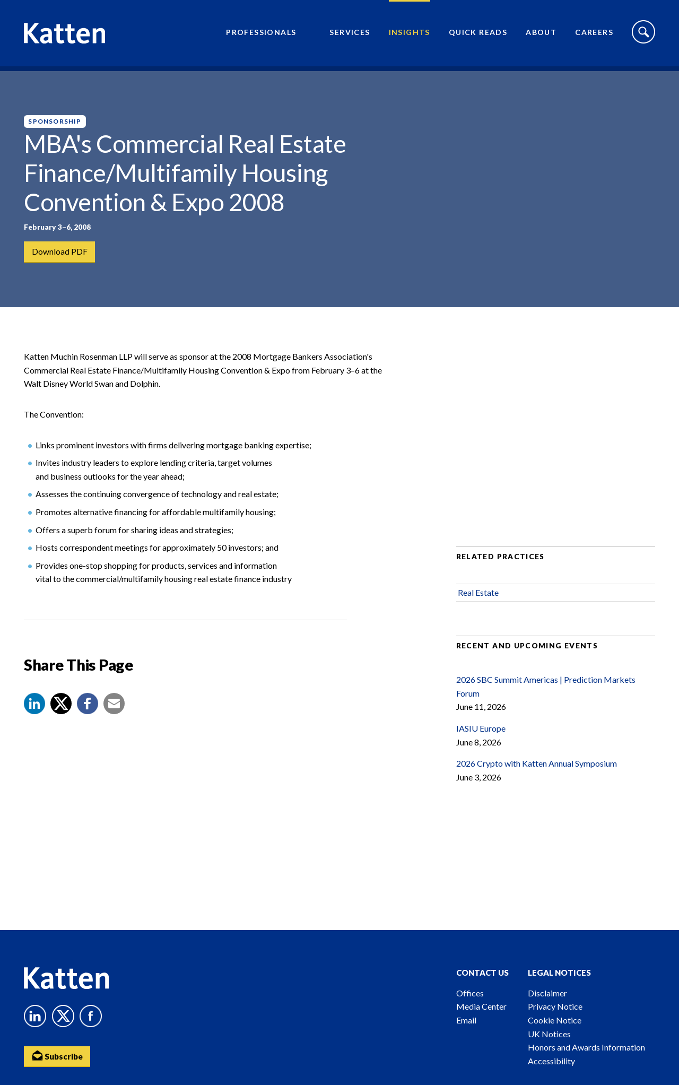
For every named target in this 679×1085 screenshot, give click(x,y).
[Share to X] (61, 712)
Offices (470, 993)
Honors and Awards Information (586, 1047)
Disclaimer (547, 993)
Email (466, 1020)
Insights (409, 34)
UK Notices (549, 1034)
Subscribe (58, 1056)
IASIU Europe (481, 737)
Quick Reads (478, 34)
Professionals (261, 34)
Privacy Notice (555, 1006)
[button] (34, 712)
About (541, 34)
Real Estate (478, 601)
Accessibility (551, 1061)
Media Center (481, 1006)
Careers (594, 34)
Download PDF (60, 252)
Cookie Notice (554, 1020)
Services (349, 34)
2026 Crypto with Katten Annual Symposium (536, 772)
